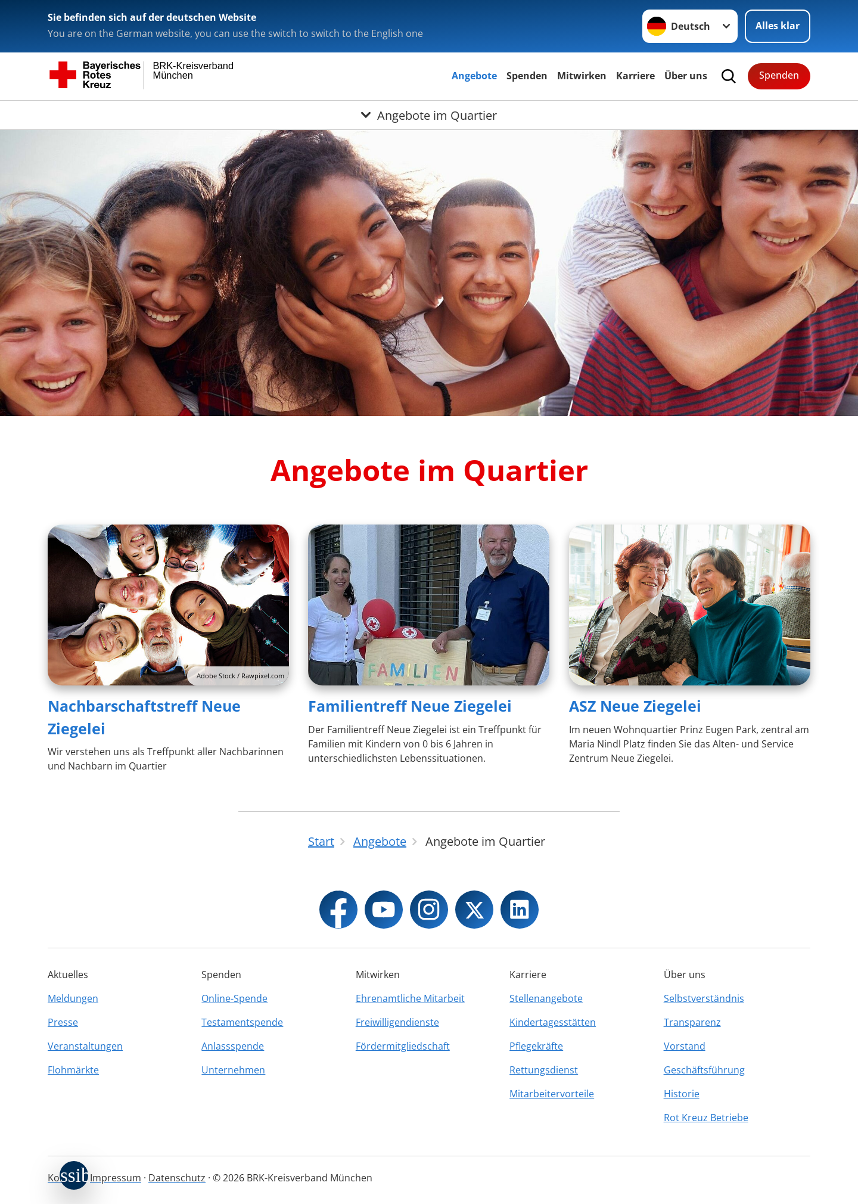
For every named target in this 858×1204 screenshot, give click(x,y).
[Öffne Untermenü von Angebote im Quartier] (429, 115)
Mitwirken (582, 75)
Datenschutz (177, 1177)
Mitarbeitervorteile (551, 1093)
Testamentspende (242, 1022)
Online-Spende (234, 998)
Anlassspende (232, 1046)
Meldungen (73, 998)
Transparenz (692, 1022)
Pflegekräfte (536, 1046)
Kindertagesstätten (552, 1022)
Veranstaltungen (85, 1046)
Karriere (635, 75)
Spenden (527, 75)
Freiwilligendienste (397, 1022)
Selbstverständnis (704, 998)
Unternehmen (233, 1069)
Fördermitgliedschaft (403, 1046)
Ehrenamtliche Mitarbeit (410, 998)
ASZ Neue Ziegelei (635, 706)
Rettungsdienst (543, 1069)
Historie (682, 1093)
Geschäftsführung (704, 1069)
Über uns (685, 75)
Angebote (474, 75)
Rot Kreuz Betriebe (706, 1117)
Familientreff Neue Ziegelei (410, 706)
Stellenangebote (546, 998)
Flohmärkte (73, 1069)
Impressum (115, 1177)
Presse (63, 1022)
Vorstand (684, 1046)
